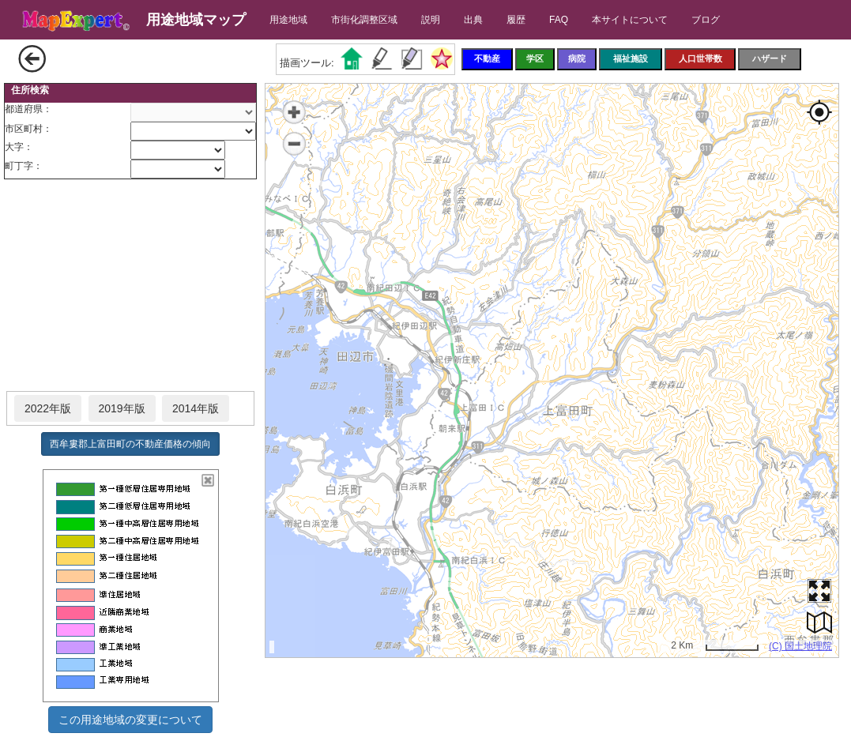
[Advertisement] (130, 286)
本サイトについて (630, 19)
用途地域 (288, 19)
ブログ (705, 19)
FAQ (558, 19)
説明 (430, 19)
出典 (473, 19)
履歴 (515, 19)
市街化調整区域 (364, 19)
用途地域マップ (196, 20)
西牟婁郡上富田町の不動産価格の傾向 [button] (130, 443)
